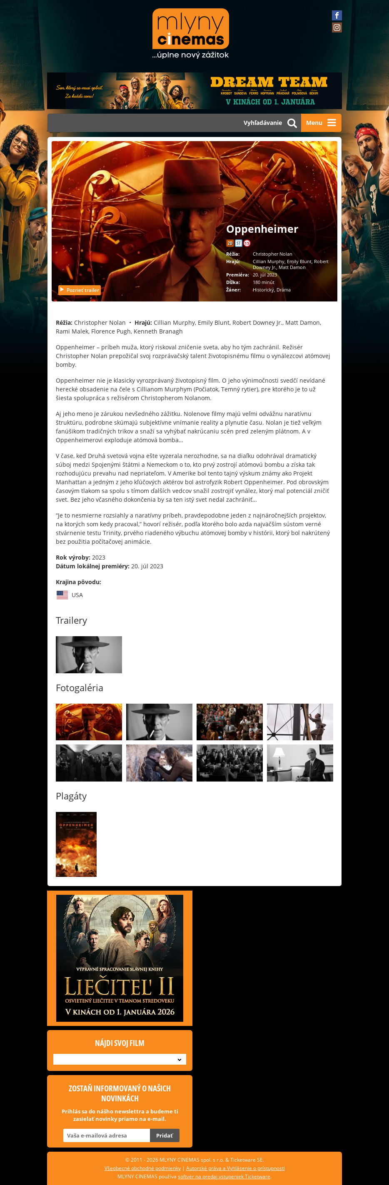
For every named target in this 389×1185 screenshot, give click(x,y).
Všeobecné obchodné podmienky (143, 1168)
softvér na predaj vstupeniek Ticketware (224, 1176)
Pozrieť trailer (79, 290)
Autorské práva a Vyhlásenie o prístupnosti (235, 1168)
